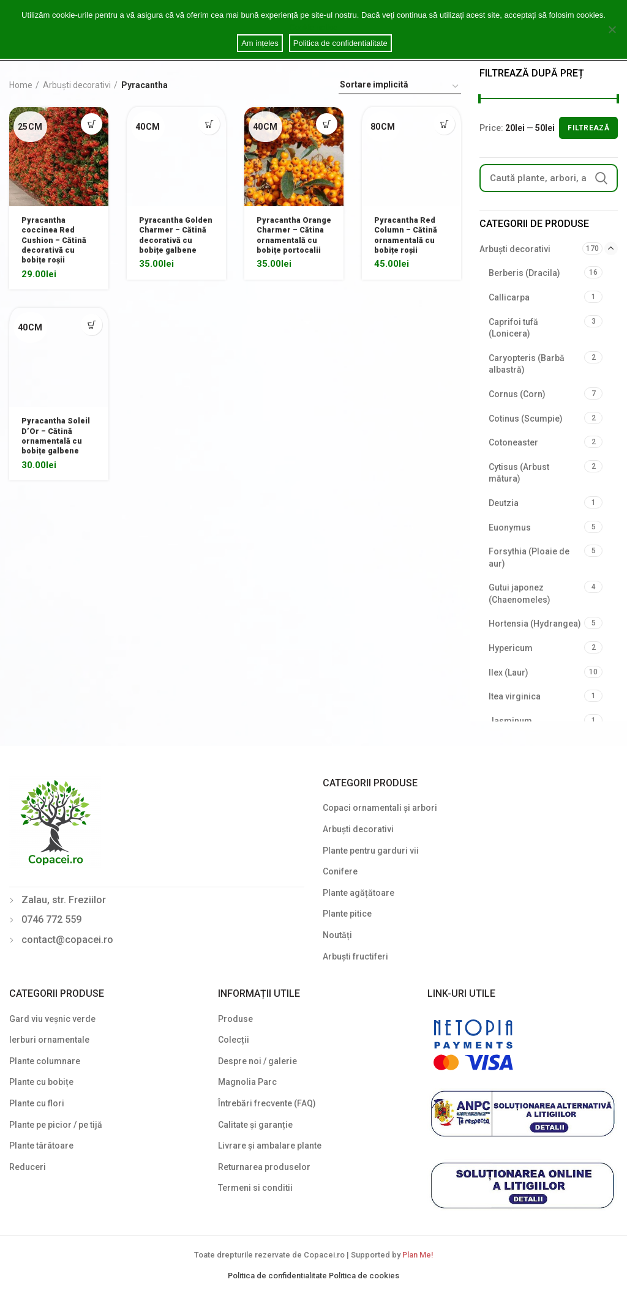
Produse (235, 1019)
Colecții (233, 1040)
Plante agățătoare (358, 893)
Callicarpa (509, 297)
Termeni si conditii (255, 1188)
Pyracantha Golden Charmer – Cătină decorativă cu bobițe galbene (174, 243)
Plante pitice (347, 914)
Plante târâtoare (41, 1145)
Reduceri (27, 1167)
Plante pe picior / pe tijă (55, 1125)
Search (601, 178)
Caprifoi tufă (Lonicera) (513, 328)
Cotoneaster (513, 442)
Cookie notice (314, 27)
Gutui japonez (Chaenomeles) (519, 594)
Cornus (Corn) (517, 394)
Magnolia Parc (247, 1082)
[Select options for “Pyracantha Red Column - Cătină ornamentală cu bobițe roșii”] (444, 124)
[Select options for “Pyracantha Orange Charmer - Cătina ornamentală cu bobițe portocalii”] (326, 124)
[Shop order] (400, 86)
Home (20, 85)
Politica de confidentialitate (278, 1275)
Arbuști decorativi (77, 85)
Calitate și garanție (255, 1125)
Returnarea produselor (264, 1167)
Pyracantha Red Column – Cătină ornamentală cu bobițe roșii (408, 237)
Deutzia (504, 503)
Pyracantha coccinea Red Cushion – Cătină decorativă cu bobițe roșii (56, 243)
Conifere (340, 871)
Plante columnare (44, 1061)
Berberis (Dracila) (524, 273)
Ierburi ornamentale (49, 1040)
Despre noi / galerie (257, 1061)
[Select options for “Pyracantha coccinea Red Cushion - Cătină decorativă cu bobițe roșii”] (91, 124)
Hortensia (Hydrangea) (535, 623)
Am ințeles (262, 43)
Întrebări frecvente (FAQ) (267, 1103)
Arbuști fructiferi (355, 956)
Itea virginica (515, 696)
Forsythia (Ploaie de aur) (529, 557)
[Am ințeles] (612, 29)
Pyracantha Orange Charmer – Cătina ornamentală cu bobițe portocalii (292, 243)
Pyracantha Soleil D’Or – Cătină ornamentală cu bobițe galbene (58, 444)
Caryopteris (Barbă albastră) (527, 364)
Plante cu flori (36, 1103)
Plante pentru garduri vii (371, 850)
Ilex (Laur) (508, 672)
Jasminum (510, 721)
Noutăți (337, 935)
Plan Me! (417, 1254)
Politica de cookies (364, 1275)
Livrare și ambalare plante (269, 1145)
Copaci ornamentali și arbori (380, 808)
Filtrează (588, 128)
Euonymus (510, 527)
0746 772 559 (51, 919)
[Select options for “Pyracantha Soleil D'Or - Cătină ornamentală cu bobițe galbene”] (91, 330)
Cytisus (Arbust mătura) (519, 473)
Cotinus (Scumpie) (526, 418)
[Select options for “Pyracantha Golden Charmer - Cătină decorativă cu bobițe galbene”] (209, 124)
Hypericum (511, 648)
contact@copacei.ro (67, 939)
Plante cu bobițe (41, 1082)
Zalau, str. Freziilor (63, 900)
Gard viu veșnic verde (52, 1019)
